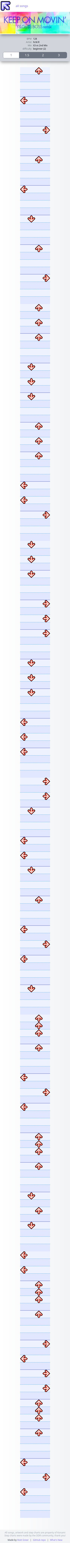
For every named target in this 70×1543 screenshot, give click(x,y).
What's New (56, 1540)
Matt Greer (23, 1540)
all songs (22, 6)
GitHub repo (39, 1540)
